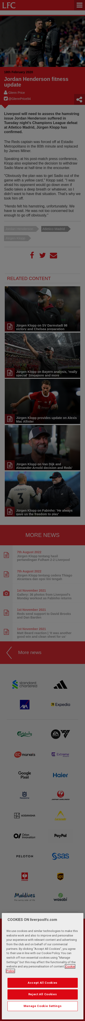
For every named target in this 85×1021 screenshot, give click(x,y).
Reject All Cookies (42, 1004)
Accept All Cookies (42, 992)
